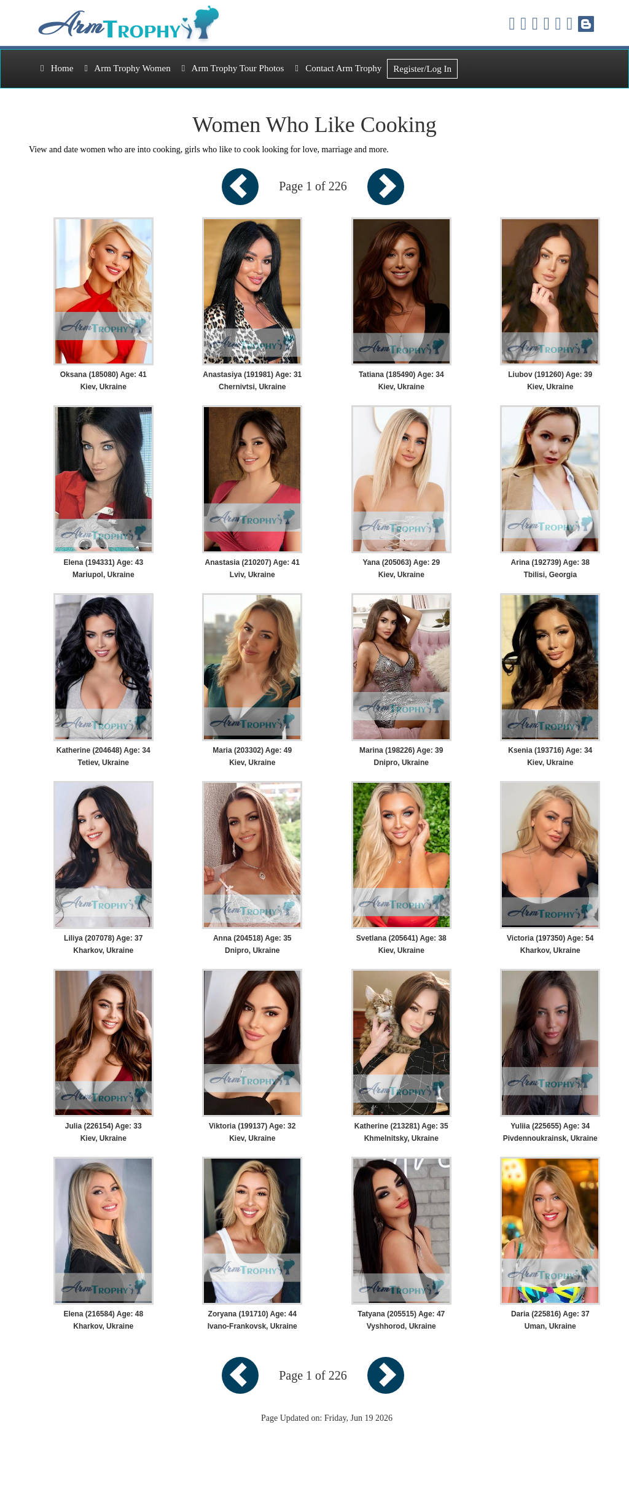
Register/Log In (422, 69)
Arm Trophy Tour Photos (233, 68)
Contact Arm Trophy (338, 68)
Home (57, 68)
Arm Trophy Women (127, 68)
